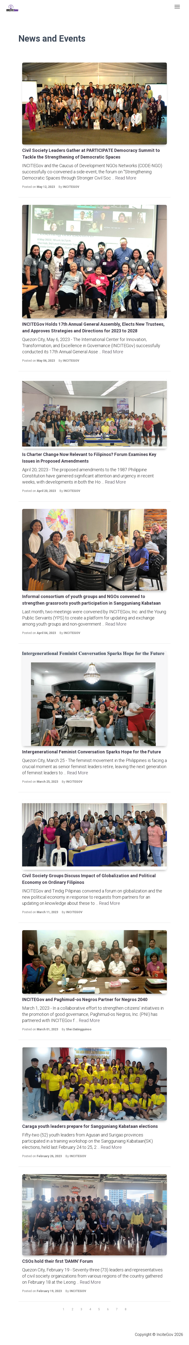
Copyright (143, 1334)
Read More (125, 177)
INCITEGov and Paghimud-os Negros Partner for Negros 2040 (84, 999)
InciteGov (165, 1334)
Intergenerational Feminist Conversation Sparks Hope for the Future (91, 751)
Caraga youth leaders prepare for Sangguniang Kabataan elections (90, 1126)
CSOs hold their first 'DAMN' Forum (57, 1261)
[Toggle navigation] (177, 7)
